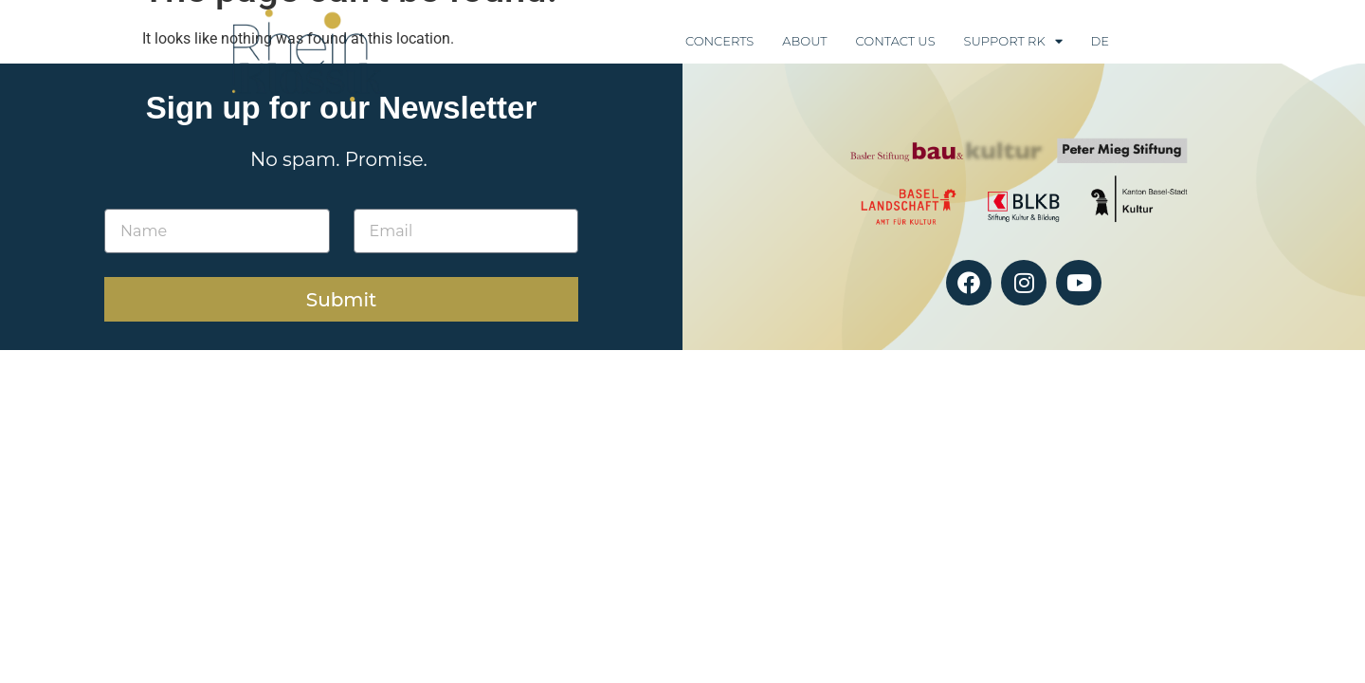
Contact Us (896, 40)
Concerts (719, 40)
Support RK (1013, 41)
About (804, 40)
